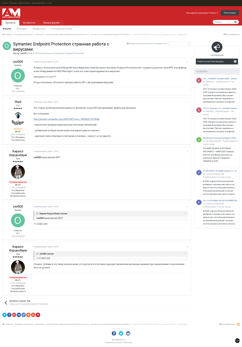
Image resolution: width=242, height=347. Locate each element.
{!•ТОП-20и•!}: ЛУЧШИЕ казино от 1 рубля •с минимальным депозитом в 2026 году (220, 171)
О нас (49, 3)
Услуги (5, 3)
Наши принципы (39, 3)
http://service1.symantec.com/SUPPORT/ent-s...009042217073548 (66, 119)
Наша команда (24, 3)
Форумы (7, 29)
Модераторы (39, 29)
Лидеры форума (51, 22)
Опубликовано (45, 62)
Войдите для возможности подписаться (148, 43)
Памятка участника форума (210, 61)
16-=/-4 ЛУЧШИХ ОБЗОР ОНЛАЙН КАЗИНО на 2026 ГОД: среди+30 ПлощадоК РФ (220, 200)
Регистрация (230, 13)
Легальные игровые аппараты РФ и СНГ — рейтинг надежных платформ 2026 (220, 138)
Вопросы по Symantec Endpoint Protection (63, 53)
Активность (29, 22)
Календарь (22, 29)
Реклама (13, 3)
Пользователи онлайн (61, 29)
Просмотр (10, 22)
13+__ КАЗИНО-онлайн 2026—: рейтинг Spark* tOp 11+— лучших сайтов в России (220, 78)
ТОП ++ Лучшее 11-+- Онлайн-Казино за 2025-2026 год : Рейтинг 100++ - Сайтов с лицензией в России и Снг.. (220, 108)
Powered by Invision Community (118, 342)
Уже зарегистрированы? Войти (202, 13)
